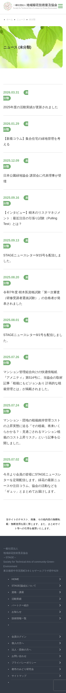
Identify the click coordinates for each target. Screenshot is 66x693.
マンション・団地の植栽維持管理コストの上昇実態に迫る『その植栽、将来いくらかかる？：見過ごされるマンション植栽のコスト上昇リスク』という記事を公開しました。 (31, 432)
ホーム (10, 19)
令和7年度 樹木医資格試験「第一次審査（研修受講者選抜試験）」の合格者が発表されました (31, 297)
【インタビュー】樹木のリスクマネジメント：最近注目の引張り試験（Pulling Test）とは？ (31, 218)
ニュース (21, 19)
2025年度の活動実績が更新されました (30, 107)
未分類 (32, 19)
